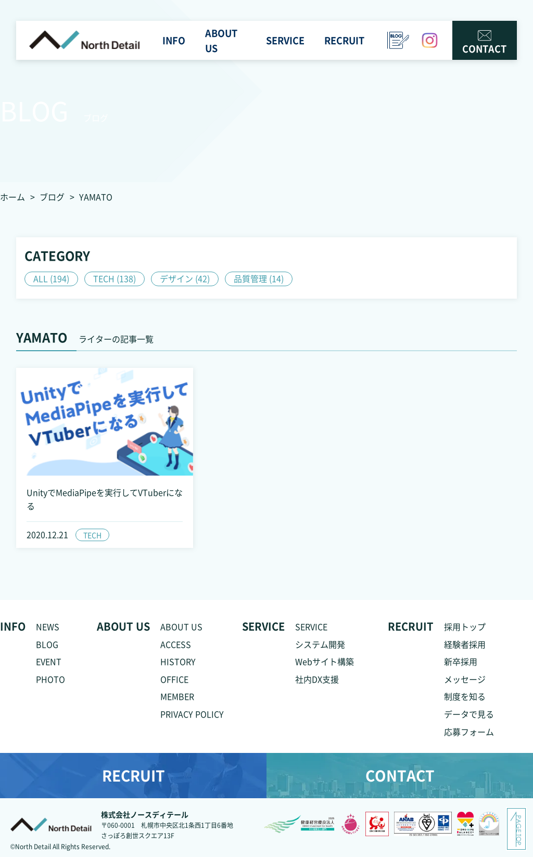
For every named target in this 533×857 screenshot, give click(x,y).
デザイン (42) (185, 278)
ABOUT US (181, 626)
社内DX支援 (317, 679)
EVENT (48, 661)
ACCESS (175, 644)
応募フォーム (469, 731)
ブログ (52, 196)
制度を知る (465, 696)
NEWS (47, 626)
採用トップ (465, 626)
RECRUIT (133, 775)
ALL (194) (51, 278)
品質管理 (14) (259, 278)
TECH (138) (114, 278)
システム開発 (320, 644)
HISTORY (178, 661)
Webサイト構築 (324, 661)
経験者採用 (465, 644)
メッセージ (465, 679)
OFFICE (174, 679)
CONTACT (484, 42)
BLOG (47, 644)
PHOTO (50, 679)
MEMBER (177, 696)
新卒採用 (460, 661)
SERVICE (311, 626)
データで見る (469, 714)
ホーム (12, 196)
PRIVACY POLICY (192, 714)
